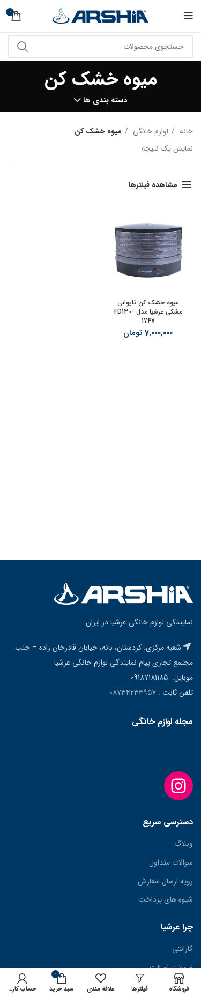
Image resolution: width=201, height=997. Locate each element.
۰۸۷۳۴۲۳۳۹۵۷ (132, 692)
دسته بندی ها (105, 100)
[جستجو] (100, 46)
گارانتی (182, 949)
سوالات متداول (171, 863)
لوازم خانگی (149, 131)
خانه (185, 131)
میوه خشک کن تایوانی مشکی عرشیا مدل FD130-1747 (148, 311)
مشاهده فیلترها (153, 185)
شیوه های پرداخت (165, 900)
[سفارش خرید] (16, 185)
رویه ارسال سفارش (165, 881)
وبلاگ (183, 844)
